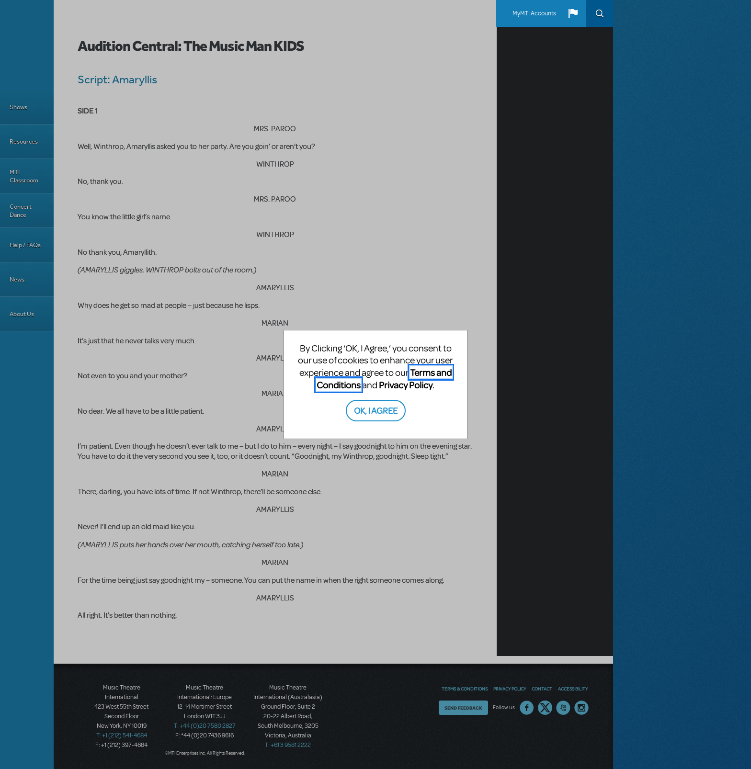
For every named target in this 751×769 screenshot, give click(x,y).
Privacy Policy (405, 385)
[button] (572, 13)
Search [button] (599, 13)
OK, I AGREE (376, 410)
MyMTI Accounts (534, 13)
